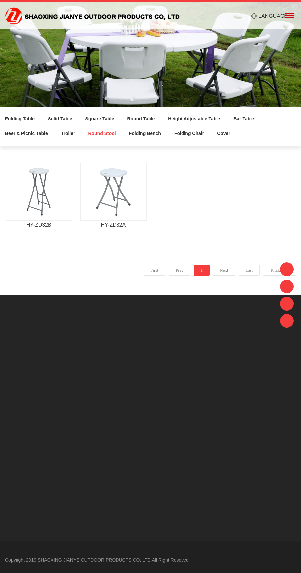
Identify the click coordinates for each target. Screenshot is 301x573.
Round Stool (102, 133)
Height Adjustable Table (194, 118)
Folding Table (20, 118)
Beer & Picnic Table (26, 133)
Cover (223, 133)
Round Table (141, 118)
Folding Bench (145, 133)
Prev (180, 270)
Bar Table (243, 118)
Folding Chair (189, 133)
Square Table (99, 118)
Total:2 (277, 270)
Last (249, 270)
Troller (68, 133)
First (154, 270)
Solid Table (60, 118)
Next (224, 270)
